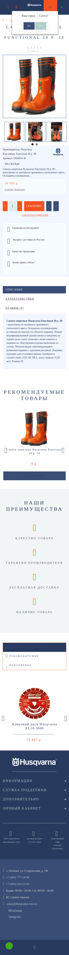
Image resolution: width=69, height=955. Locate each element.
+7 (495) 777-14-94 (17, 877)
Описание (14, 289)
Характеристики (20, 298)
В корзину (34, 206)
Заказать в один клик (35, 215)
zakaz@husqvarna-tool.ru (22, 903)
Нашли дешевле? (15, 189)
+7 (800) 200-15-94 (17, 884)
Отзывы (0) (15, 308)
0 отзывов (32, 51)
